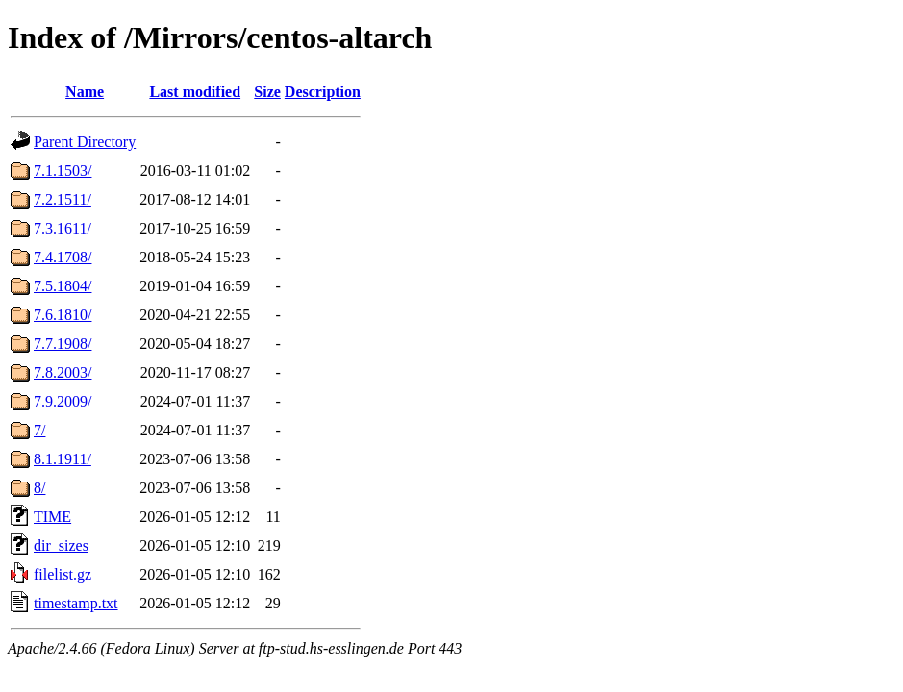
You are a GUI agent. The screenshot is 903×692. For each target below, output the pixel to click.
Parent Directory (85, 142)
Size (267, 92)
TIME (52, 516)
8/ (39, 488)
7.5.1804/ (62, 286)
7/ (39, 430)
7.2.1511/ (62, 199)
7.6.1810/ (62, 315)
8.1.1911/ (62, 459)
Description (323, 92)
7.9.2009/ (62, 401)
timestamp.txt (76, 603)
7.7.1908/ (62, 343)
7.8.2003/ (62, 372)
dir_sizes (61, 545)
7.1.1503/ (62, 170)
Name (84, 92)
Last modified (194, 92)
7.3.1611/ (62, 228)
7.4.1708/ (62, 257)
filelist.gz (62, 574)
